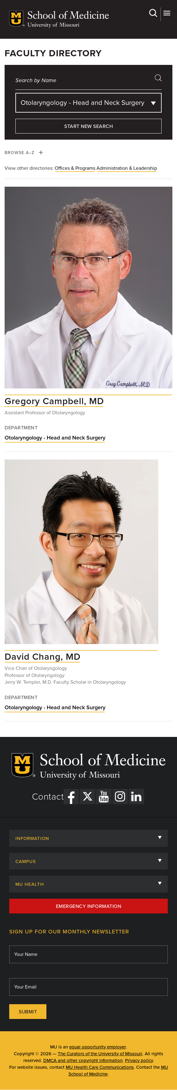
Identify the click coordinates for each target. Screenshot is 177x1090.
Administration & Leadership (126, 168)
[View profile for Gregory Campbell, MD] (88, 290)
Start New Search (88, 126)
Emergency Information (88, 906)
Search (153, 13)
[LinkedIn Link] (136, 796)
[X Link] (87, 796)
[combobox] (88, 103)
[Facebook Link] (71, 796)
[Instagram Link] (120, 796)
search (161, 80)
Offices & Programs (75, 168)
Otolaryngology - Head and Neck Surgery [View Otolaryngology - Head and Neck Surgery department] (55, 437)
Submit (28, 1012)
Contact (48, 797)
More (167, 13)
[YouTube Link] (104, 796)
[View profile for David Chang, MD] (81, 554)
